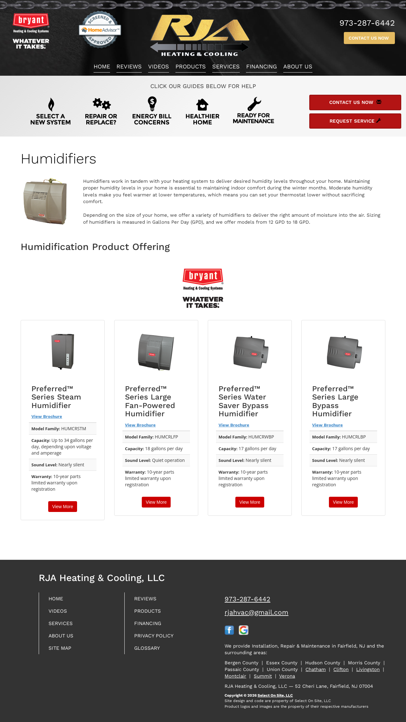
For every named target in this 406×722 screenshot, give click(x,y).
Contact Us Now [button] (369, 38)
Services (226, 66)
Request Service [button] (355, 121)
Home (102, 66)
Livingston (368, 669)
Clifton (341, 669)
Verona (287, 676)
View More (62, 506)
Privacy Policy (156, 638)
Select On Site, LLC (275, 695)
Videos (158, 66)
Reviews (129, 66)
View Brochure (46, 416)
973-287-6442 (247, 599)
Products (190, 66)
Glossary (149, 651)
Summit (263, 676)
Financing (261, 66)
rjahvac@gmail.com (256, 612)
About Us (297, 66)
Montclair (235, 676)
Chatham (315, 669)
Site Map (62, 651)
